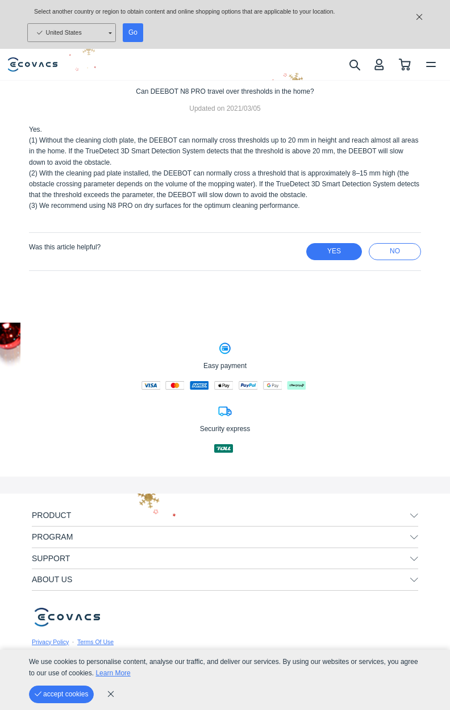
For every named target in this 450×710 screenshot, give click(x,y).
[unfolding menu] (414, 516)
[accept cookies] (61, 694)
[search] (354, 64)
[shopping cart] (405, 64)
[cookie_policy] (111, 694)
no (395, 251)
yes (334, 251)
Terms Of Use (95, 641)
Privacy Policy (50, 641)
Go (133, 32)
